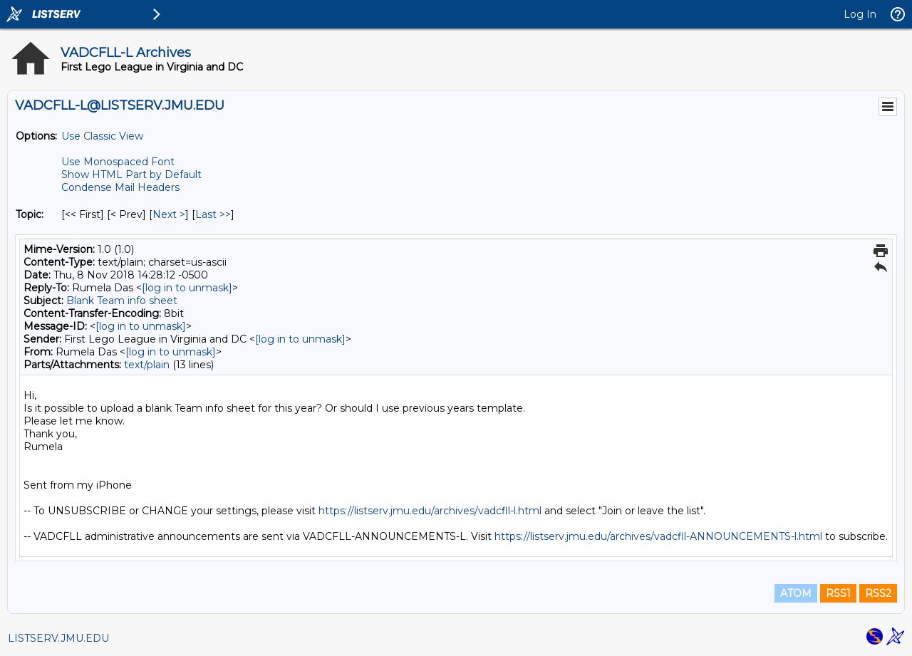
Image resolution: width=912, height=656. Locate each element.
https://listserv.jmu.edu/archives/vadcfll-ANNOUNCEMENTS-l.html (658, 536)
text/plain (147, 364)
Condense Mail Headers (120, 187)
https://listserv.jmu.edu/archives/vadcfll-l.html (430, 510)
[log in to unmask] (187, 287)
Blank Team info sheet (121, 300)
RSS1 (838, 593)
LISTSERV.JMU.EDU (58, 638)
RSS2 (878, 593)
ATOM (796, 593)
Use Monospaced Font (118, 161)
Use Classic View (102, 136)
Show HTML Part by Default (131, 174)
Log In (860, 14)
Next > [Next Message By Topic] (168, 214)
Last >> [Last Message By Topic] (213, 214)
